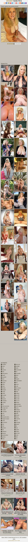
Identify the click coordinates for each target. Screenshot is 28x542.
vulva (16, 435)
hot (15, 371)
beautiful (3, 377)
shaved (16, 415)
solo (16, 420)
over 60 (16, 398)
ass (2, 368)
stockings (17, 422)
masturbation (18, 380)
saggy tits (17, 411)
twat (16, 427)
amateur (3, 364)
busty (3, 397)
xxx (15, 438)
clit (2, 404)
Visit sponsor (17, 43)
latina (16, 375)
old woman (17, 388)
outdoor (16, 393)
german (3, 427)
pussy (16, 407)
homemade (17, 369)
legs (16, 377)
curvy (3, 415)
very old (16, 433)
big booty (3, 380)
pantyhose (17, 404)
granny (3, 436)
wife (16, 436)
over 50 (16, 397)
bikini (3, 384)
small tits (17, 418)
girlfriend (3, 431)
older (16, 391)
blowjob (3, 389)
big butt (3, 398)
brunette (3, 395)
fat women (4, 422)
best (2, 378)
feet (2, 424)
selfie (16, 413)
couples (3, 409)
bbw (2, 371)
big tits (3, 382)
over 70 (16, 400)
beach (3, 375)
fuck (2, 426)
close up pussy (5, 406)
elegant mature (5, 418)
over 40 (16, 395)
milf (15, 382)
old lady (16, 389)
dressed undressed (6, 417)
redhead (17, 409)
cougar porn (4, 407)
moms (16, 384)
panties (16, 402)
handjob (16, 366)
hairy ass (17, 364)
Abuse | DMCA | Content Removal (8, 537)
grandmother (4, 435)
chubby (3, 402)
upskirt (16, 429)
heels (16, 368)
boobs (3, 391)
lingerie (16, 378)
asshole (3, 369)
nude (16, 386)
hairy (2, 438)
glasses (3, 433)
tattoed (16, 424)
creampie (3, 411)
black (3, 386)
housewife (17, 373)
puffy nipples (18, 406)
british (3, 393)
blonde (3, 388)
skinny (16, 417)
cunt (2, 413)
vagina (16, 431)
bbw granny (4, 373)
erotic (3, 420)
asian (3, 366)
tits (15, 426)
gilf (2, 429)
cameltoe (3, 400)
